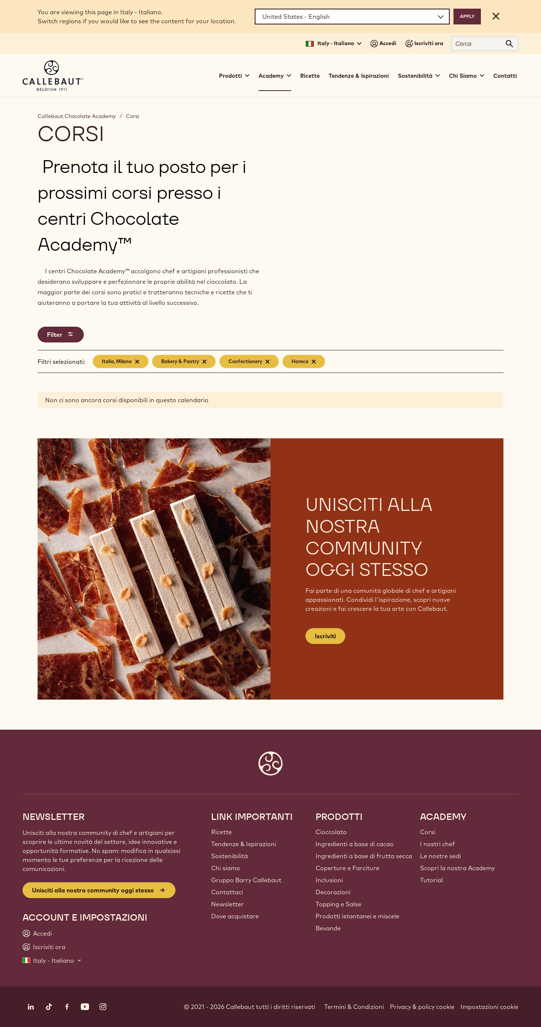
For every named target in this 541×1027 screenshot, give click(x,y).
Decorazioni (333, 892)
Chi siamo (225, 868)
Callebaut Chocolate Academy (77, 116)
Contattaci (227, 892)
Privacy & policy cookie (422, 1006)
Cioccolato (331, 832)
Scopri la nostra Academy (457, 868)
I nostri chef (437, 844)
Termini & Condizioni (354, 1006)
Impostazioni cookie (489, 1006)
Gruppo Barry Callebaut (246, 880)
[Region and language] (352, 16)
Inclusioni (329, 880)
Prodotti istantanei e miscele (357, 916)
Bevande (328, 928)
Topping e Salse (338, 904)
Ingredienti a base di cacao (355, 844)
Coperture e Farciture (347, 868)
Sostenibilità (229, 856)
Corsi (132, 116)
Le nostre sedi (440, 856)
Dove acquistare (235, 916)
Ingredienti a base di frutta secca (364, 856)
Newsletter (227, 904)
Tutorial (431, 880)
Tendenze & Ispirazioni (359, 75)
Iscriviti (325, 636)
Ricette (310, 75)
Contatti (505, 75)
